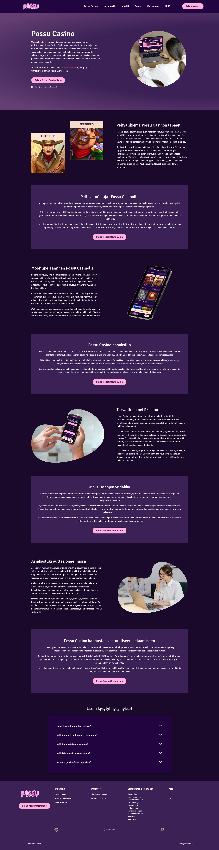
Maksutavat (153, 6)
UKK (167, 6)
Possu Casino (91, 6)
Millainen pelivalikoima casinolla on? (77, 735)
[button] (109, 726)
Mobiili (125, 6)
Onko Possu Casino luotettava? (74, 726)
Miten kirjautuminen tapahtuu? (74, 762)
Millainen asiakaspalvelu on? (72, 744)
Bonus (138, 6)
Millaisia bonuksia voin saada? (73, 753)
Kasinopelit (110, 6)
